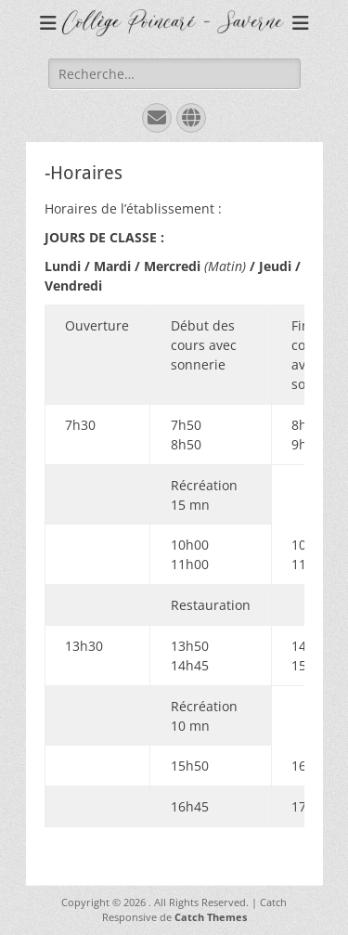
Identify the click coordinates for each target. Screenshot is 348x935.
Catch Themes (210, 917)
